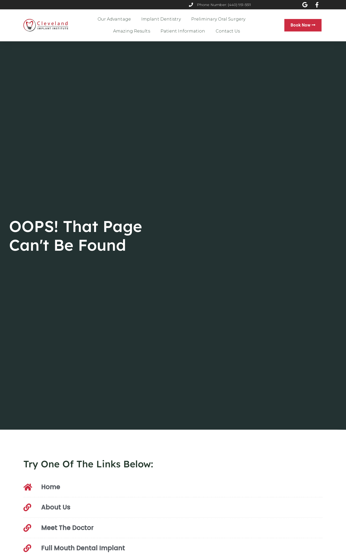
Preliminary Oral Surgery (218, 19)
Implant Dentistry (161, 19)
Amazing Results (131, 31)
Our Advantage (114, 19)
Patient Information (183, 31)
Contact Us (228, 31)
